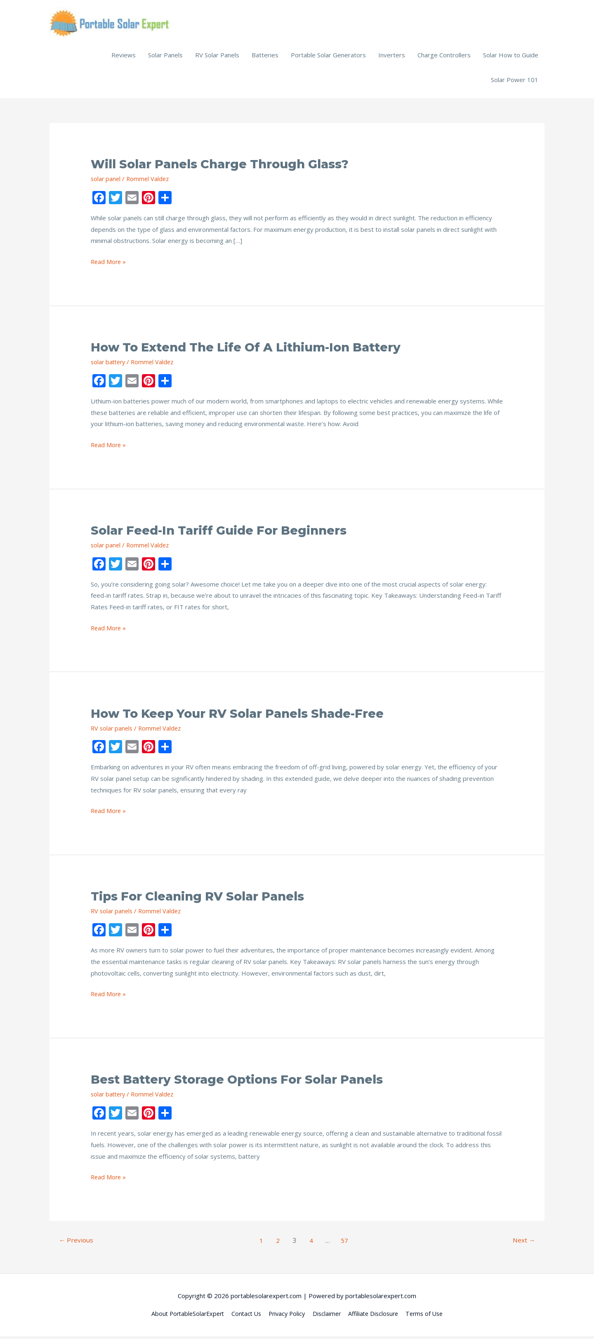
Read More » (109, 265)
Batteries (265, 58)
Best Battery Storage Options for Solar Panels (245, 1082)
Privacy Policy (286, 1316)
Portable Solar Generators (328, 58)
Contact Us (243, 1316)
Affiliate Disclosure (377, 1316)
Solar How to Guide (510, 58)
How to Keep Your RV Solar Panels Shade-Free (245, 716)
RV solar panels (112, 731)
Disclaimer (328, 1316)
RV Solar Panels (217, 58)
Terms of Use (431, 1316)
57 (345, 1243)
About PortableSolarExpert (181, 1316)
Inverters (391, 58)
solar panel (106, 181)
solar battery (109, 365)
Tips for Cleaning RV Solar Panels (203, 899)
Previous (77, 1243)
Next (523, 1243)
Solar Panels (165, 58)
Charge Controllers (444, 58)
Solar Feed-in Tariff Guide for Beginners (225, 533)
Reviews (123, 58)
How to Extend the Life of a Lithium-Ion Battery (254, 350)
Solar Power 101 (514, 82)
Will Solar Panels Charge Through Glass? (227, 166)
